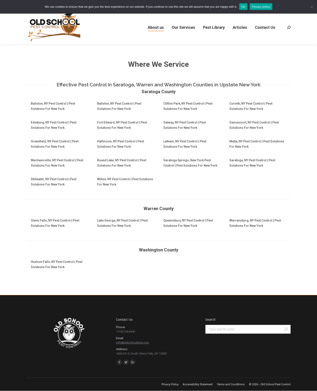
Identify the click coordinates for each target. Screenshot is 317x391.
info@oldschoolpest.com (132, 342)
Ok (243, 6)
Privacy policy (261, 6)
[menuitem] (156, 27)
